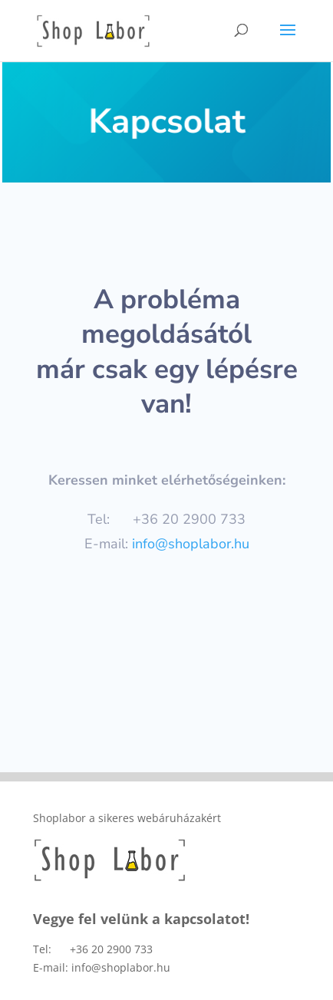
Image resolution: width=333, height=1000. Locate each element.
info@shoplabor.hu (190, 544)
